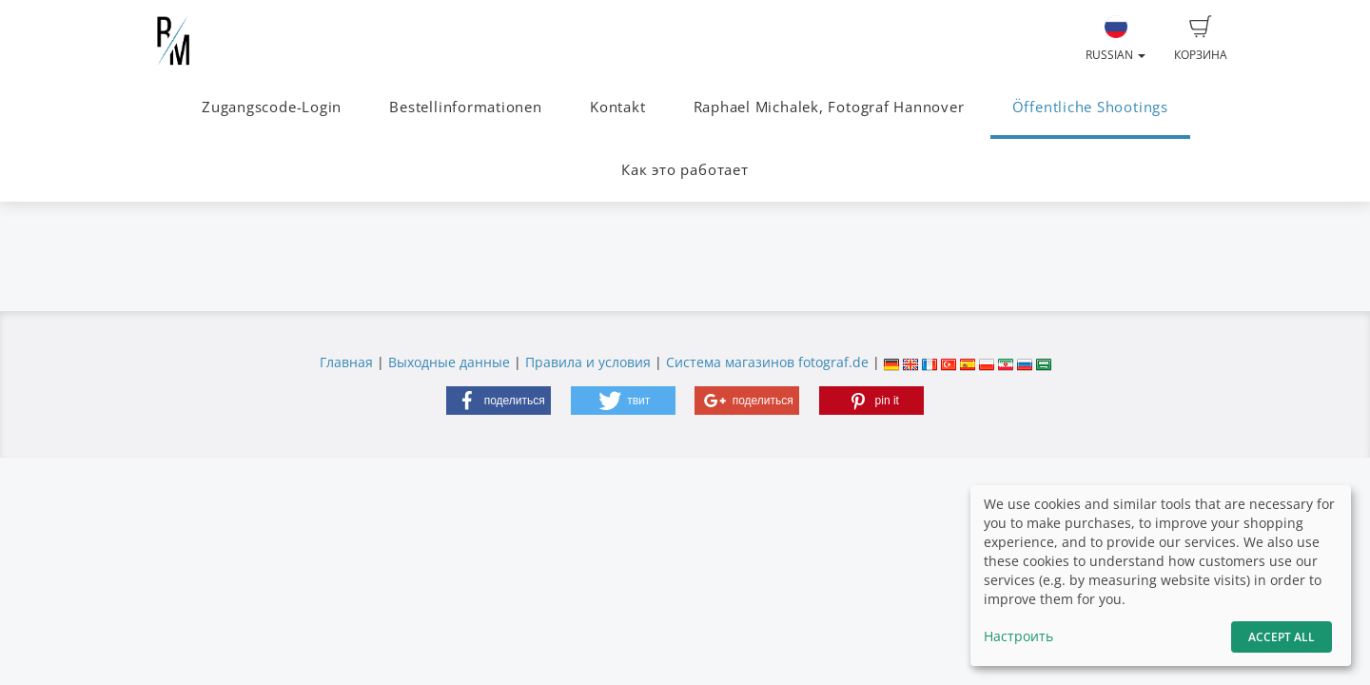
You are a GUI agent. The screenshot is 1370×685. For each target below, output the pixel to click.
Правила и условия (588, 362)
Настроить (1018, 636)
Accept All (1281, 637)
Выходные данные (449, 362)
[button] (498, 400)
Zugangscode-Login (272, 107)
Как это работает (684, 170)
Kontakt (617, 107)
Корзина (1200, 39)
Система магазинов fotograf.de (767, 362)
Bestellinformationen (465, 107)
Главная (346, 362)
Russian (1115, 39)
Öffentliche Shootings (1090, 107)
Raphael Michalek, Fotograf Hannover (829, 107)
